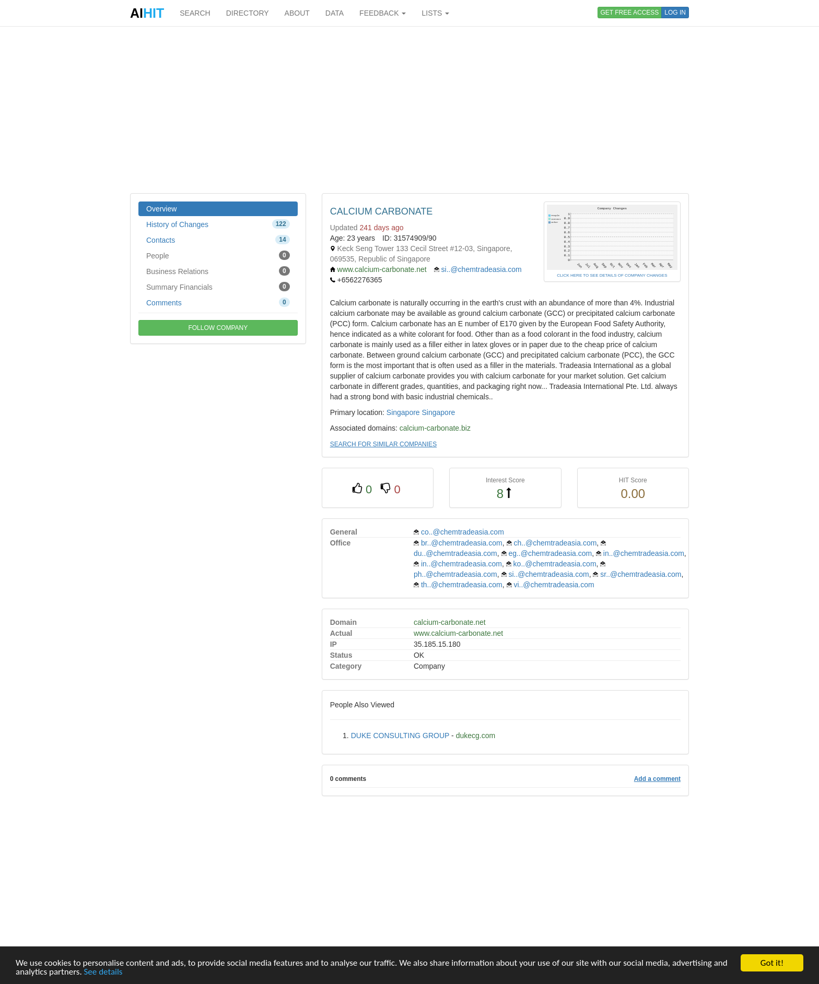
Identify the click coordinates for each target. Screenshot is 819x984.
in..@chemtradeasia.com (643, 553)
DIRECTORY (247, 13)
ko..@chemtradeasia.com (554, 564)
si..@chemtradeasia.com (481, 269)
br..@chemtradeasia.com (461, 543)
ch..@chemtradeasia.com (554, 543)
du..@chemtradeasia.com (455, 553)
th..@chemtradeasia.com (461, 584)
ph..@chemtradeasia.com (455, 574)
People (218, 255)
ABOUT (297, 13)
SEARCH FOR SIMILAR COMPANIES (383, 444)
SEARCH (195, 13)
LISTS (435, 13)
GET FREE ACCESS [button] (630, 12)
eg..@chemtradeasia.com (550, 553)
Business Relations (218, 271)
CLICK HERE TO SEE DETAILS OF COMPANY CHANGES (612, 275)
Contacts (218, 239)
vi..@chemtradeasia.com (553, 584)
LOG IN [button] (675, 12)
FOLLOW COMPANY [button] (218, 327)
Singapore (403, 412)
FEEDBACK (382, 13)
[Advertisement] (409, 110)
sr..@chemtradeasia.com (640, 574)
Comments (218, 302)
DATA (334, 13)
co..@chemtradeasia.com (462, 532)
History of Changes (218, 224)
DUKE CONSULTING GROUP (400, 735)
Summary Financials (218, 286)
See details (103, 972)
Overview (161, 209)
